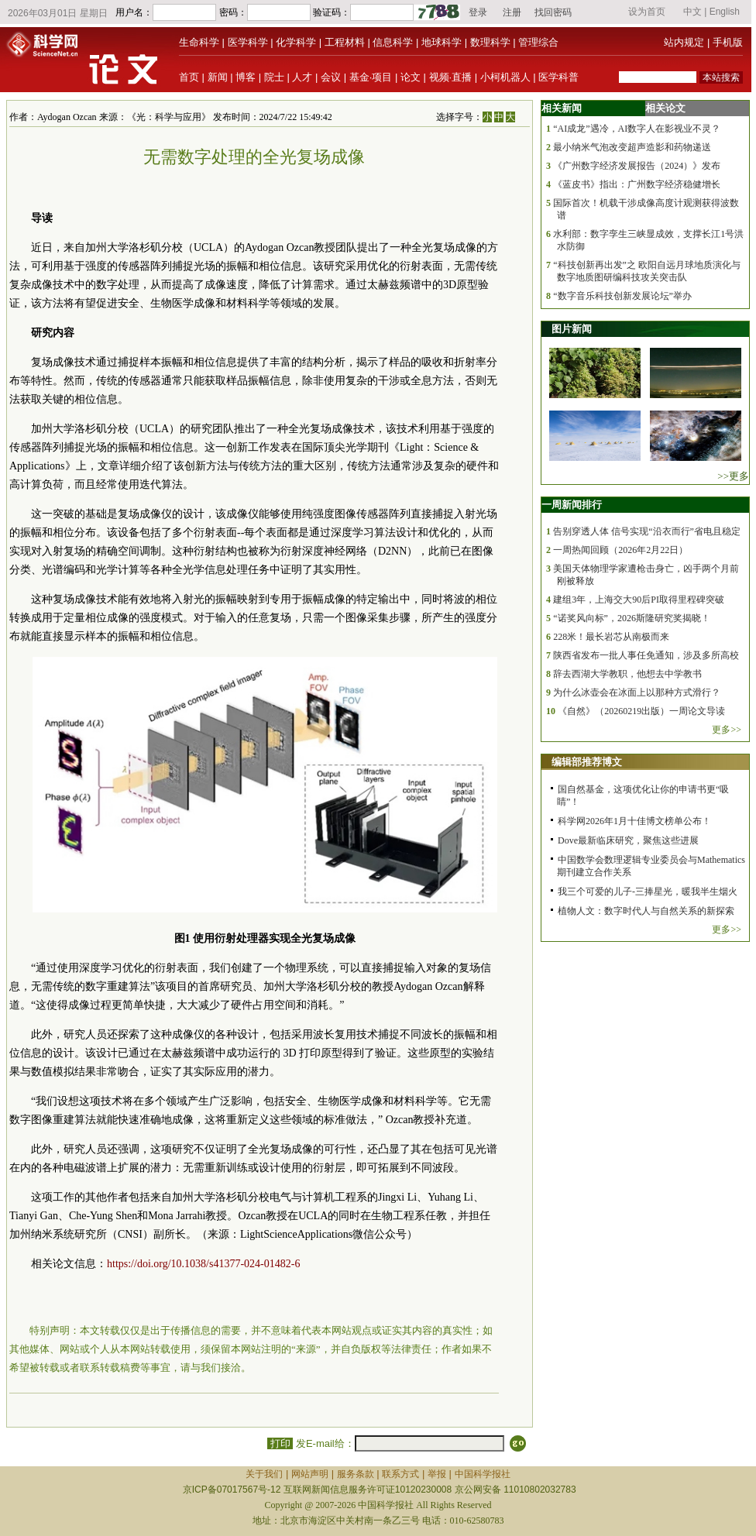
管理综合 (538, 42)
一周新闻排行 (571, 504)
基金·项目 (371, 77)
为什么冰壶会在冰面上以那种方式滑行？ (636, 692)
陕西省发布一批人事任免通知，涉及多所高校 (646, 655)
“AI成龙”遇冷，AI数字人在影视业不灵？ (636, 128)
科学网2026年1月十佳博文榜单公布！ (634, 821)
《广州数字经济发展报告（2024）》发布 (636, 165)
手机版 (728, 42)
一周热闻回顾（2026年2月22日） (620, 550)
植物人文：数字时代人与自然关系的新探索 (646, 910)
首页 (189, 77)
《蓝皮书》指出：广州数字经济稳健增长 (636, 184)
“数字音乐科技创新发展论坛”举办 (622, 295)
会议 (331, 77)
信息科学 (393, 42)
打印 (280, 1443)
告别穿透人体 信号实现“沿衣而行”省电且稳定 (647, 531)
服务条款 (355, 1474)
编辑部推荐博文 (587, 762)
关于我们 (264, 1474)
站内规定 (684, 42)
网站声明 (309, 1474)
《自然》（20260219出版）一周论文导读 (641, 711)
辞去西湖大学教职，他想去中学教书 (627, 673)
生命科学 (199, 42)
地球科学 (441, 42)
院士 (274, 77)
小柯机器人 (505, 77)
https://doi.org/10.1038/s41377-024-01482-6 (203, 1264)
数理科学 (490, 42)
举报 (437, 1474)
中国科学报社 (482, 1474)
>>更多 (733, 476)
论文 (410, 77)
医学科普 (558, 77)
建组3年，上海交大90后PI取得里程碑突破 (638, 599)
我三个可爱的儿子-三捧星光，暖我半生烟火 (647, 891)
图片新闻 (572, 329)
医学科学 (248, 42)
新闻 (218, 77)
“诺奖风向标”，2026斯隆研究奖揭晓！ (631, 618)
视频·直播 (450, 77)
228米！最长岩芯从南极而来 (611, 636)
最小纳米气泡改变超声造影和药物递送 (632, 147)
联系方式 (400, 1474)
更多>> (726, 729)
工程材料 (345, 42)
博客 (245, 77)
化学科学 (296, 42)
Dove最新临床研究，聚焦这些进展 (628, 840)
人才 (302, 77)
